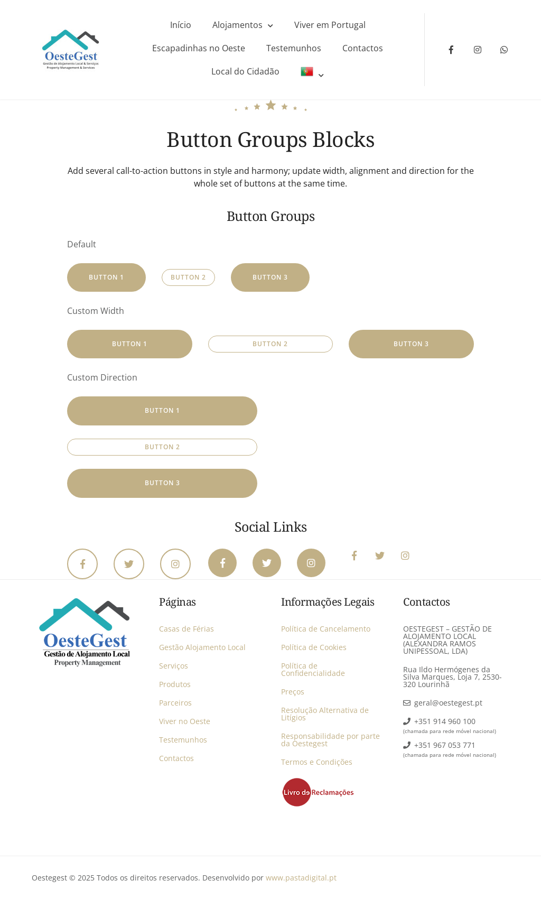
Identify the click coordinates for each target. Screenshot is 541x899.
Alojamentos (237, 25)
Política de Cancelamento (325, 629)
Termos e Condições (316, 762)
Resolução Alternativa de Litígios (325, 713)
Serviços (173, 666)
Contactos (362, 48)
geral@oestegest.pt (448, 703)
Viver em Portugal (330, 25)
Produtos (175, 684)
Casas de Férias (186, 629)
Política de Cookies (314, 647)
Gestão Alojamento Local (202, 647)
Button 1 (106, 277)
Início (180, 25)
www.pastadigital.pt (301, 878)
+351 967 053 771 (444, 745)
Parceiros (175, 703)
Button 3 (270, 277)
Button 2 (188, 277)
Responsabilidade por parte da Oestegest (330, 739)
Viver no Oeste (184, 721)
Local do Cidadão (245, 71)
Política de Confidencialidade (313, 669)
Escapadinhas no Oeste (198, 48)
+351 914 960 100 (444, 721)
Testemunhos (293, 48)
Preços (292, 692)
